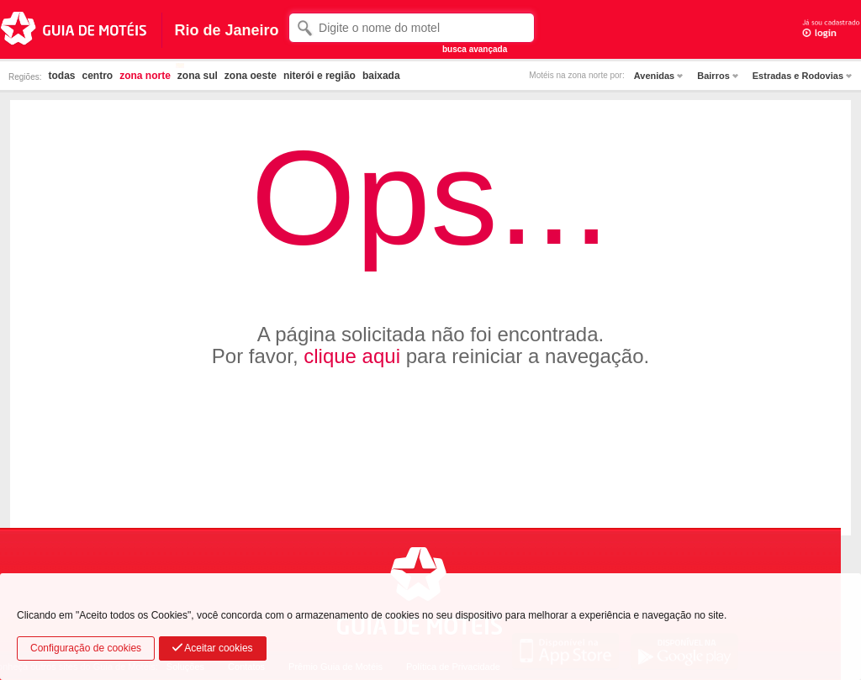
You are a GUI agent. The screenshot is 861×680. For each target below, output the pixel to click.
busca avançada (474, 49)
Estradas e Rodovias (798, 76)
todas (61, 76)
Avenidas (654, 76)
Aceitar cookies (212, 648)
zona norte (145, 76)
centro (97, 76)
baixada (381, 76)
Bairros (713, 76)
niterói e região (319, 76)
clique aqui (352, 356)
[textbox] (411, 28)
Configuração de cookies (85, 648)
